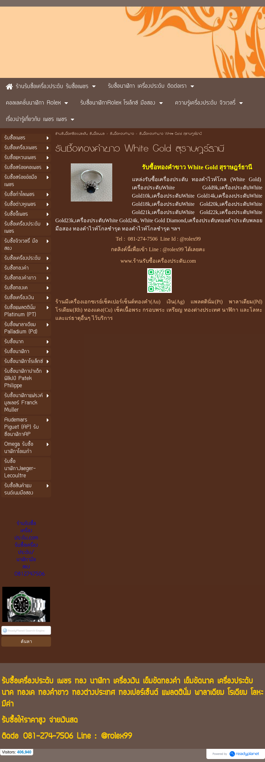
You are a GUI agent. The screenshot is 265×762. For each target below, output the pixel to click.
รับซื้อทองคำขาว (122, 134)
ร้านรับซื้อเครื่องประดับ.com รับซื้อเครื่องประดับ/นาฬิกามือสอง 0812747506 (29, 549)
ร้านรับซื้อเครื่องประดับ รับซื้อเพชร (80, 134)
